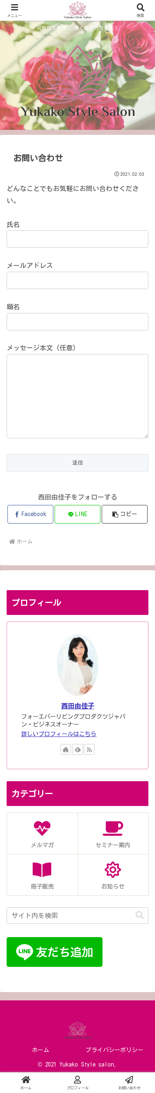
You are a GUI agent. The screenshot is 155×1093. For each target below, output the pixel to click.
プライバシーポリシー (114, 1066)
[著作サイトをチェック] (65, 766)
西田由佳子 (77, 722)
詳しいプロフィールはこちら (58, 750)
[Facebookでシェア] (30, 530)
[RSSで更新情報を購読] (89, 766)
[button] (125, 530)
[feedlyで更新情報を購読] (77, 766)
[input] (77, 932)
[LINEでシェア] (77, 530)
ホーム (40, 1066)
